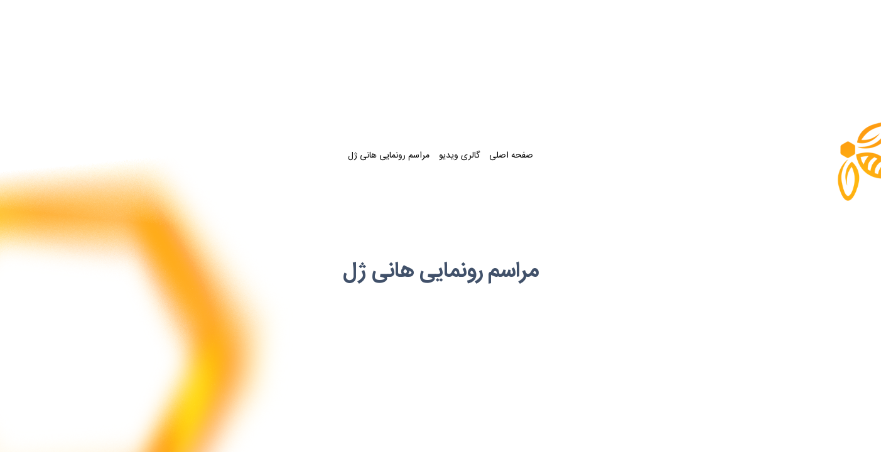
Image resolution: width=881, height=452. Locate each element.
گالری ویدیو (459, 156)
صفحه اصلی (511, 156)
